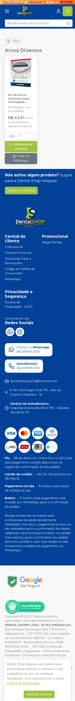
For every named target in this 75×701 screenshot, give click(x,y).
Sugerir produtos (21, 190)
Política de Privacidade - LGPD (19, 305)
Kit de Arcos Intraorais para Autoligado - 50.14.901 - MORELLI (18, 98)
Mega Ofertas (52, 242)
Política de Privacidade (23, 683)
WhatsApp (13, 279)
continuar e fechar (39, 694)
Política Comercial (18, 253)
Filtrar (13, 41)
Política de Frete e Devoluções (18, 261)
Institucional (14, 247)
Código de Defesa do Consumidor (20, 271)
